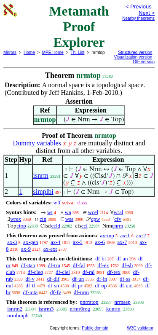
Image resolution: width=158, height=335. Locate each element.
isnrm (40, 175)
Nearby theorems (138, 18)
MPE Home (53, 52)
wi (50, 212)
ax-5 (78, 242)
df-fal (79, 265)
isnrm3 (46, 309)
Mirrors (9, 52)
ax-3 (12, 242)
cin (43, 219)
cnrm (117, 225)
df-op (101, 285)
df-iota (30, 292)
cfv (117, 219)
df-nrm (81, 292)
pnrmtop (89, 302)
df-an (122, 258)
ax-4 (55, 242)
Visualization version (133, 57)
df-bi (100, 258)
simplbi (43, 191)
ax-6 (100, 242)
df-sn (53, 285)
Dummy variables (37, 143)
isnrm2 (14, 309)
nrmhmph (18, 315)
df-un (78, 279)
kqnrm (113, 309)
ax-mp (107, 235)
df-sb (127, 265)
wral (118, 212)
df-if (30, 285)
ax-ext (50, 249)
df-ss (125, 279)
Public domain (95, 328)
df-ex (103, 265)
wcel (93, 212)
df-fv (55, 292)
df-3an (28, 265)
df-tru (54, 265)
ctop (21, 225)
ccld (55, 225)
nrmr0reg (80, 309)
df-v (30, 279)
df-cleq (35, 272)
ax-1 (125, 235)
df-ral (89, 272)
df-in (101, 279)
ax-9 (26, 249)
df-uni (126, 285)
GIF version (144, 61)
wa (68, 212)
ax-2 (141, 235)
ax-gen (30, 242)
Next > (147, 13)
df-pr (77, 285)
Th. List (78, 52)
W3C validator (140, 328)
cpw (95, 219)
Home (29, 52)
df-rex (114, 272)
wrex (15, 219)
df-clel (63, 272)
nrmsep (123, 302)
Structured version (135, 52)
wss (69, 219)
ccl (84, 225)
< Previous (139, 6)
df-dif (53, 279)
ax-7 (122, 242)
